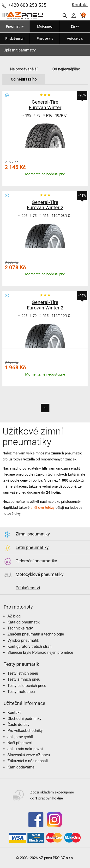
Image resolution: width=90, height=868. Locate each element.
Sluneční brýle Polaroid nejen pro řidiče (40, 652)
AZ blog (14, 616)
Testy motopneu (21, 691)
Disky (75, 26)
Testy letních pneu (22, 673)
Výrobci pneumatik (23, 640)
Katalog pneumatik (23, 622)
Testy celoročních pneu (26, 685)
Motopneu (45, 26)
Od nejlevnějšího (66, 69)
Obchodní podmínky (24, 718)
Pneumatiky (15, 26)
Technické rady (20, 628)
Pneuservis (45, 38)
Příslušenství (14, 38)
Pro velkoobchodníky (25, 730)
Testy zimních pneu (23, 679)
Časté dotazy (18, 724)
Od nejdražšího (24, 79)
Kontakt (80, 4)
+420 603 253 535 (27, 5)
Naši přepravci (19, 743)
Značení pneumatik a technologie (35, 634)
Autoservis (75, 38)
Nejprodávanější (23, 69)
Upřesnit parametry (20, 50)
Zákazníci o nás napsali (27, 761)
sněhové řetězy (42, 507)
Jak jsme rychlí (20, 737)
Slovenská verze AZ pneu (28, 755)
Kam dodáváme (20, 767)
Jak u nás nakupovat (25, 749)
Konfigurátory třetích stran (29, 646)
